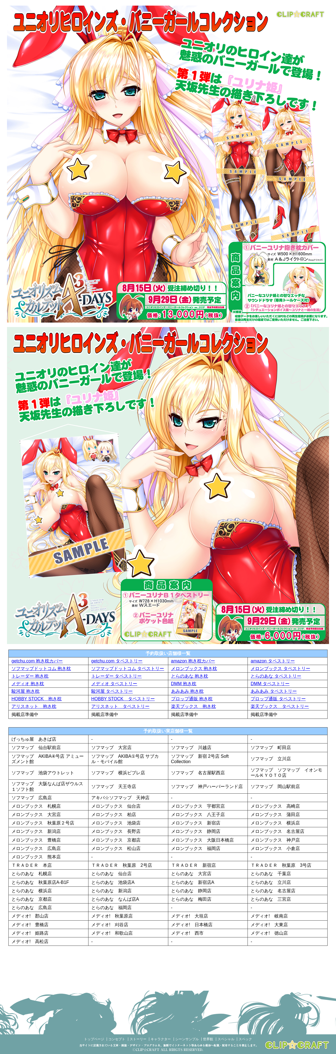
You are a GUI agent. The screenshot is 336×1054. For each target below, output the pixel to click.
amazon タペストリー (273, 661)
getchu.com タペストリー (117, 661)
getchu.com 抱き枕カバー (37, 661)
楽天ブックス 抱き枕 (193, 706)
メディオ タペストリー (114, 683)
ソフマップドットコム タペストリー (127, 668)
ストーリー (138, 1039)
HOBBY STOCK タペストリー (123, 698)
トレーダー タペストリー (116, 676)
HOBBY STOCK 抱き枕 (36, 698)
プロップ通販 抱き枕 (192, 698)
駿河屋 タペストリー (112, 691)
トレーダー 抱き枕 (29, 676)
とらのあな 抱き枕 (189, 676)
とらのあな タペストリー (276, 676)
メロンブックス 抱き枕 (194, 668)
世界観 (208, 1039)
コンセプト (116, 1039)
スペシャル (226, 1039)
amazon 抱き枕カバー (193, 661)
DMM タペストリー (270, 683)
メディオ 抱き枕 (27, 683)
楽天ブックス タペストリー (280, 706)
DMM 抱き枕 (184, 683)
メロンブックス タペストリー (280, 668)
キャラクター (161, 1039)
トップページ (94, 1039)
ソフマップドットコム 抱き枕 (41, 668)
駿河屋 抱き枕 (25, 691)
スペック (245, 1039)
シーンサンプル (187, 1039)
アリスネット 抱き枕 (33, 706)
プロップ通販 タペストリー (278, 698)
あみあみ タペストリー (274, 691)
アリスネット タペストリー (120, 706)
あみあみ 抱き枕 (187, 691)
